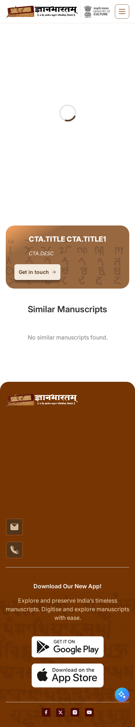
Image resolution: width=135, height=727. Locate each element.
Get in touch (37, 272)
